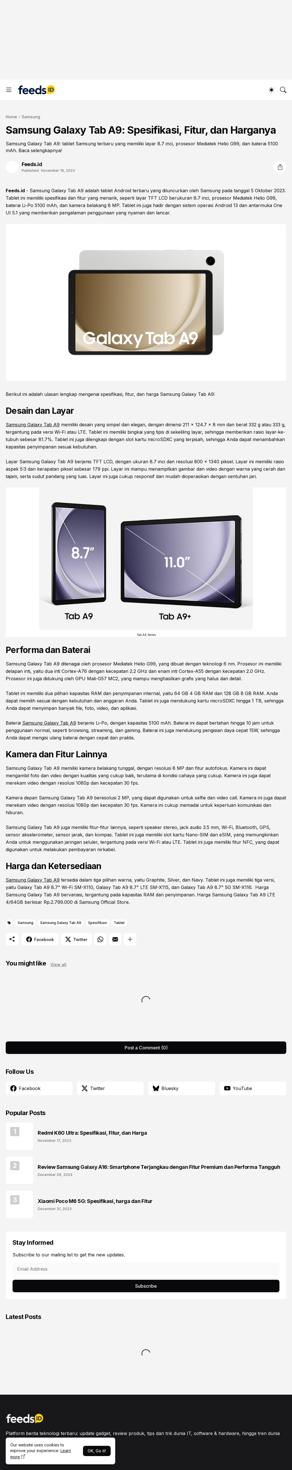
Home (11, 116)
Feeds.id (15, 190)
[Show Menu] (9, 90)
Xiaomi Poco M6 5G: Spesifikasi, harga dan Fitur (95, 1201)
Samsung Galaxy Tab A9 (57, 190)
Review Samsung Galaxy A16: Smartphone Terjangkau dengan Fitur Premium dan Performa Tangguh (159, 1167)
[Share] (280, 167)
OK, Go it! (97, 1450)
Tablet (119, 923)
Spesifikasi (97, 923)
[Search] (283, 90)
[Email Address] (146, 1269)
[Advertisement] (146, 40)
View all (58, 964)
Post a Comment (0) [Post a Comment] (146, 1048)
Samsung (31, 116)
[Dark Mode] (271, 90)
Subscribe (146, 1286)
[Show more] (130, 939)
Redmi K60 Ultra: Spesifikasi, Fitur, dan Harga (92, 1133)
